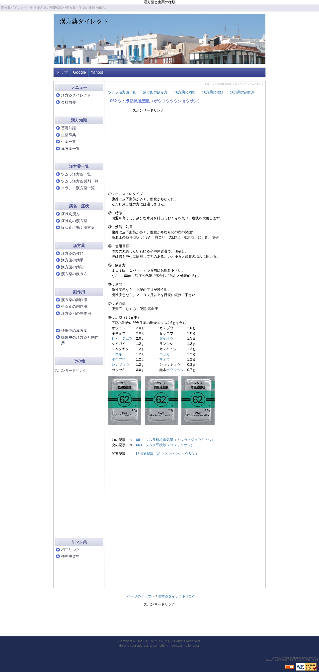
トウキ (117, 354)
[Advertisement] (175, 151)
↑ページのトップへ (140, 596)
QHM (315, 660)
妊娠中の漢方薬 (74, 330)
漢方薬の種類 (212, 92)
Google (79, 72)
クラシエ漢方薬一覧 (78, 188)
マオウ (164, 359)
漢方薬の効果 (72, 260)
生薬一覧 (68, 141)
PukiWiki (282, 660)
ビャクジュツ (122, 338)
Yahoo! (97, 72)
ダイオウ (166, 338)
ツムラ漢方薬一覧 (122, 92)
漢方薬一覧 (70, 148)
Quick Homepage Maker (299, 657)
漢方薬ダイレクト (84, 21)
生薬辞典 (68, 135)
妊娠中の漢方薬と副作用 (79, 340)
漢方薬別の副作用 (76, 313)
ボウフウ (119, 359)
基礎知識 (68, 128)
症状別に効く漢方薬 (78, 227)
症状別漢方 (70, 214)
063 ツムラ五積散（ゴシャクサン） (165, 445)
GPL (308, 660)
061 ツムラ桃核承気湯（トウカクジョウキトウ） (175, 440)
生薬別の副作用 (74, 306)
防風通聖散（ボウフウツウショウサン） (166, 101)
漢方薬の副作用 (242, 92)
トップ (62, 72)
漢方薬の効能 (184, 92)
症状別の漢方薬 (74, 221)
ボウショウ (175, 370)
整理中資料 (70, 556)
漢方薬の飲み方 (155, 92)
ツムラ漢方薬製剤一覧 (79, 181)
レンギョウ (120, 365)
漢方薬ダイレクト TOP (176, 596)
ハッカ (164, 354)
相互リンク (70, 550)
